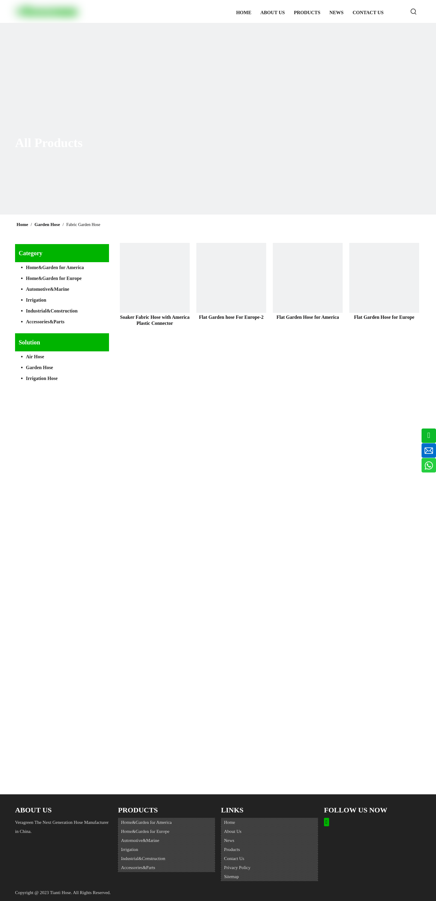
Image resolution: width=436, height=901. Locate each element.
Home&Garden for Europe (54, 278)
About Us (232, 831)
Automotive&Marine (47, 289)
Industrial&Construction (52, 310)
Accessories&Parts (45, 321)
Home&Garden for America (55, 267)
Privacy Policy (237, 867)
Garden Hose (39, 367)
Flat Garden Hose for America (307, 317)
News (229, 840)
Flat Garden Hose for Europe (384, 317)
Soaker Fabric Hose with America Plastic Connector (155, 320)
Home (229, 822)
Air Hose (35, 356)
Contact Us (234, 858)
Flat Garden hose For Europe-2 (231, 317)
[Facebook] (326, 822)
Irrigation (36, 300)
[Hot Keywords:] (413, 11)
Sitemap (231, 876)
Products (232, 849)
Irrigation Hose (42, 378)
